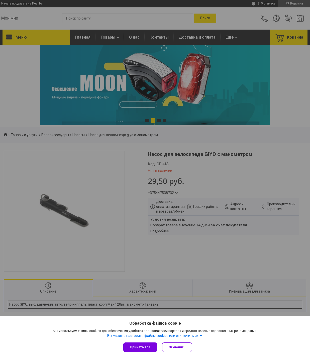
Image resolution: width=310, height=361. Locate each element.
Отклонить (177, 347)
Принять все (140, 347)
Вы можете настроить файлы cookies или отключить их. (153, 336)
